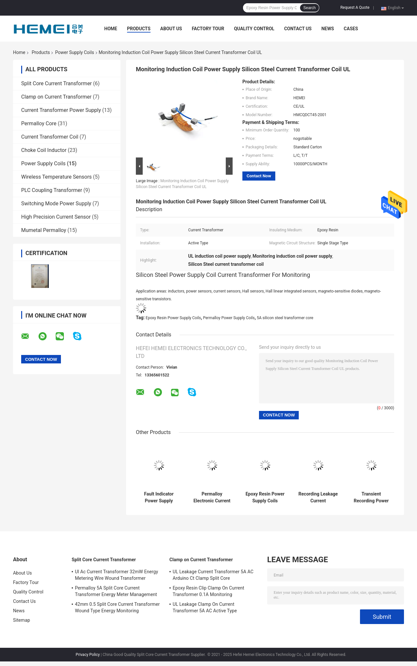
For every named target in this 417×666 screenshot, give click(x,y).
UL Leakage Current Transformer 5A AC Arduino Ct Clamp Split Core (213, 575)
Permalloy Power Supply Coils (228, 318)
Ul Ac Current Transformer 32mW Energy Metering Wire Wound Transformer (116, 575)
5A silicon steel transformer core (285, 318)
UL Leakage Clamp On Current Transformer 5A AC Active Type (205, 607)
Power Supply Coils (74, 52)
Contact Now (259, 175)
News (327, 28)
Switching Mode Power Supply (56, 203)
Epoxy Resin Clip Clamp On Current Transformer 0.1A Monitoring (208, 591)
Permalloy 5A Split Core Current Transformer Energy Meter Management (116, 591)
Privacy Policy (88, 654)
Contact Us (297, 28)
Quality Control (254, 28)
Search (309, 8)
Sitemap (21, 620)
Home (110, 28)
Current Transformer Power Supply (61, 110)
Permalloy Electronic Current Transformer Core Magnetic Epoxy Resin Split (212, 497)
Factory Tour (208, 28)
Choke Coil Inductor (43, 150)
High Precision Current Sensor (56, 217)
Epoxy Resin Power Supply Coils (173, 318)
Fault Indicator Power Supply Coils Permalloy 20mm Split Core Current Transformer (159, 497)
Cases (351, 28)
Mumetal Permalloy (43, 230)
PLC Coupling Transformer (51, 190)
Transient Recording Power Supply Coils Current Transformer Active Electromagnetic (371, 497)
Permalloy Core (38, 123)
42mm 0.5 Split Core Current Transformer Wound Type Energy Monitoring (117, 607)
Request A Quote (354, 7)
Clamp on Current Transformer (56, 97)
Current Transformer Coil (49, 137)
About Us (171, 28)
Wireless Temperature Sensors (56, 177)
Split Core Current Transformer (56, 83)
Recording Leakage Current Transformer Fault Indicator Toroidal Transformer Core (318, 497)
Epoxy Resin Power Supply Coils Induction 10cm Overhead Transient (265, 497)
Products (139, 28)
